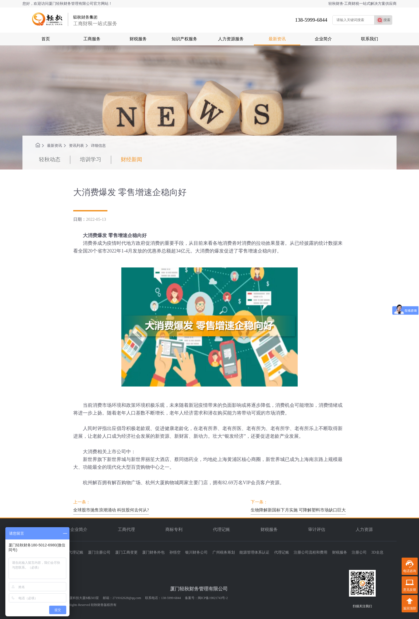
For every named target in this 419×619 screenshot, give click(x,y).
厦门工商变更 (126, 552)
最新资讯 (277, 39)
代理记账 (221, 529)
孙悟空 (175, 552)
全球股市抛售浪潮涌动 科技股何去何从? (111, 510)
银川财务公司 (196, 552)
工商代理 (126, 529)
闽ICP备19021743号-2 (213, 598)
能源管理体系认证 (254, 552)
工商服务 (91, 39)
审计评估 (316, 529)
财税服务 (138, 39)
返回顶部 (409, 608)
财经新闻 (131, 159)
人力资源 (364, 529)
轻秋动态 (49, 159)
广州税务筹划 (223, 552)
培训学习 (90, 159)
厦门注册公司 (99, 552)
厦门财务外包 (153, 552)
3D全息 (377, 552)
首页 (45, 39)
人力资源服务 (231, 39)
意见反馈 (409, 590)
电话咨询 (409, 571)
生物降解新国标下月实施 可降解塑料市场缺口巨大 (298, 510)
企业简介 (323, 39)
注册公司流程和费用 (310, 552)
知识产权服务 (184, 39)
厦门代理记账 (72, 552)
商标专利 (174, 529)
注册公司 (359, 552)
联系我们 (369, 39)
